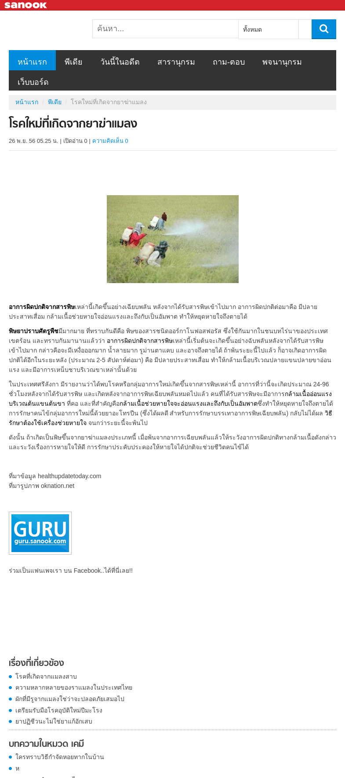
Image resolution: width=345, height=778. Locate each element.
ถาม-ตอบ (229, 62)
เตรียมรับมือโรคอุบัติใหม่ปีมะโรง (58, 710)
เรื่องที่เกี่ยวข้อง (36, 663)
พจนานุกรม (282, 62)
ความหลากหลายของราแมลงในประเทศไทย (73, 687)
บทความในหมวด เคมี (46, 744)
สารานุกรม (176, 62)
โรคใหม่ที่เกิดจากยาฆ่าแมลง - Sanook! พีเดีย (55, 30)
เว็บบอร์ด (33, 82)
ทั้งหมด (252, 29)
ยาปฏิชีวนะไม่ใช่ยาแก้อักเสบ (53, 721)
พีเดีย (74, 62)
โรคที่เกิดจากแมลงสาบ (46, 676)
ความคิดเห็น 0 (110, 141)
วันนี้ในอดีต (120, 62)
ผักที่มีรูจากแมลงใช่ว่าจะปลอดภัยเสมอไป (69, 698)
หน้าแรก (32, 62)
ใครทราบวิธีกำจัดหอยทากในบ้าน (59, 756)
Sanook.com (26, 5)
